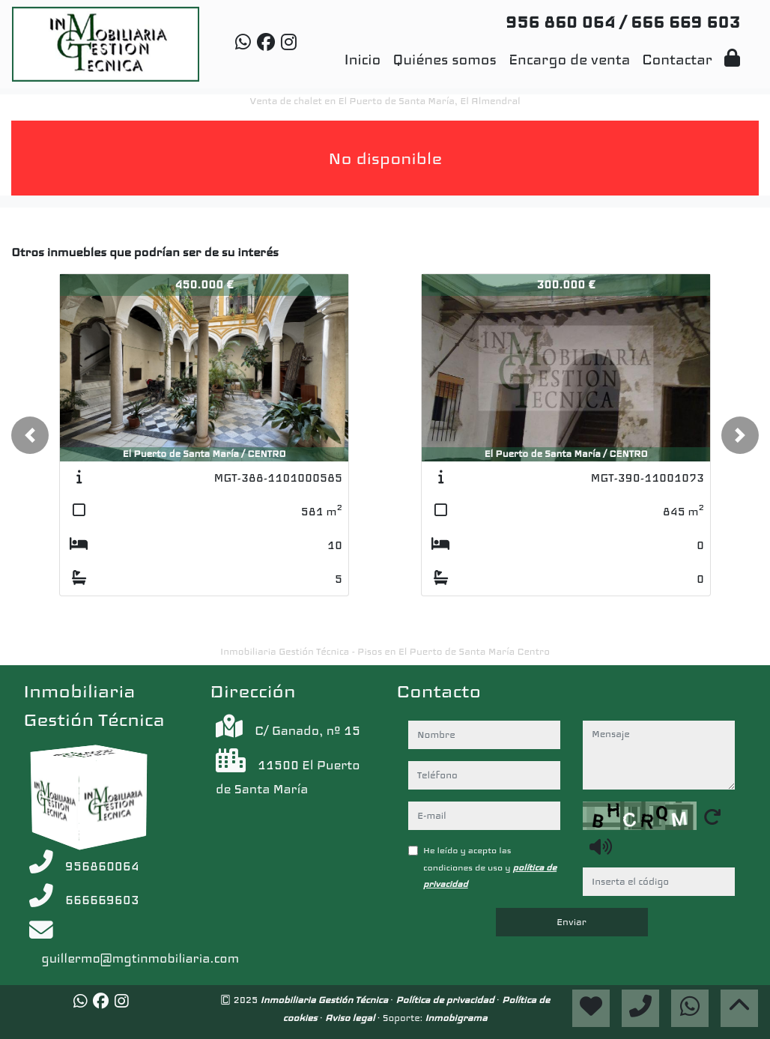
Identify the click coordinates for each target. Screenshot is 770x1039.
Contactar (677, 59)
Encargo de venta (569, 59)
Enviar (571, 922)
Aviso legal (351, 1017)
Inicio (362, 59)
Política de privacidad (446, 999)
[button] (30, 435)
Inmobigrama (456, 1017)
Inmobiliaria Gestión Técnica (326, 999)
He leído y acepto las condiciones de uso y (490, 866)
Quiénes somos (444, 59)
